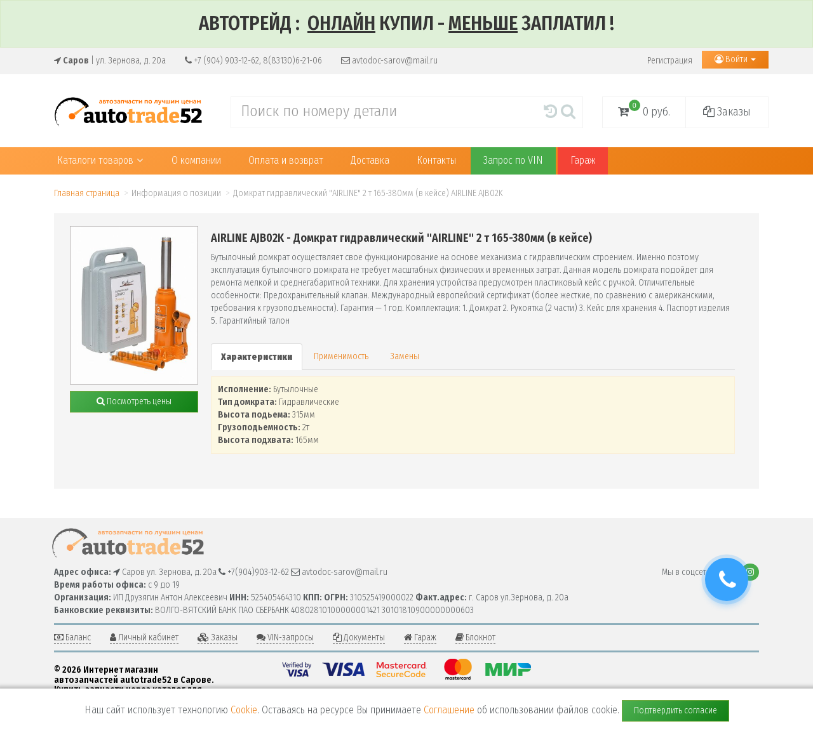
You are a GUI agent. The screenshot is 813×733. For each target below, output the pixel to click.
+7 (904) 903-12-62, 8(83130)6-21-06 (253, 60)
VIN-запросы (285, 637)
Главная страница (86, 193)
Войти (735, 59)
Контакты (436, 160)
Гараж (582, 160)
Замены (404, 356)
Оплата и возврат (285, 160)
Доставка (370, 160)
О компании (196, 160)
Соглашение (449, 710)
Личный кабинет (144, 637)
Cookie (244, 710)
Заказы (727, 112)
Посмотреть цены (134, 401)
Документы (359, 637)
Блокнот (475, 637)
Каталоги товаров (100, 160)
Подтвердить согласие (675, 710)
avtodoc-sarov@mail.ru (389, 60)
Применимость (341, 356)
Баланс (72, 637)
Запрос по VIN (513, 160)
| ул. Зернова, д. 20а (110, 60)
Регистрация (669, 60)
